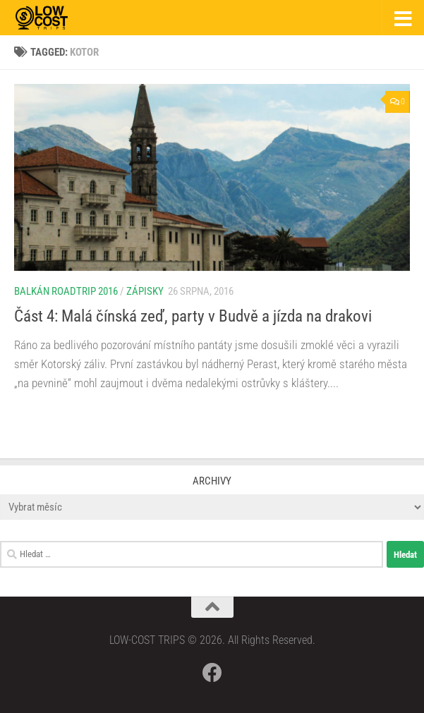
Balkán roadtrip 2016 (66, 291)
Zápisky (145, 291)
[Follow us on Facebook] (212, 673)
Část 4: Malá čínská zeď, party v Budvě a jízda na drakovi (193, 316)
